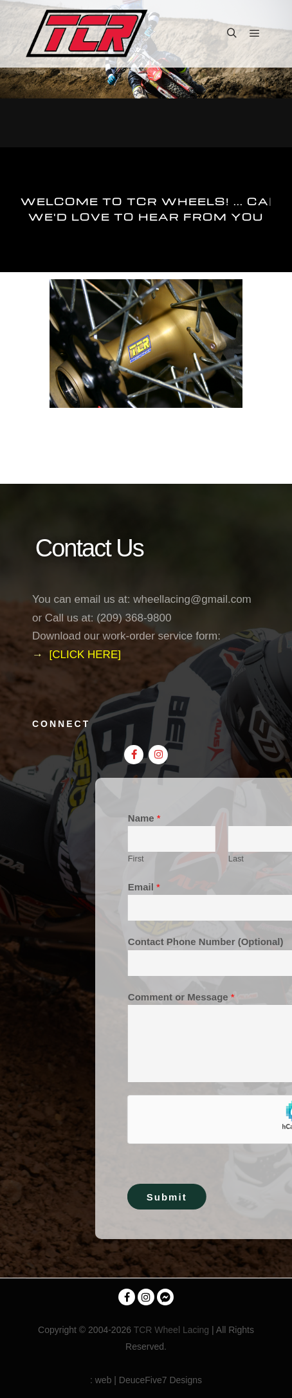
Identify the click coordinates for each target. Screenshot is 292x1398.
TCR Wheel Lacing (172, 1330)
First (208, 858)
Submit (239, 1196)
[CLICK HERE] (84, 654)
